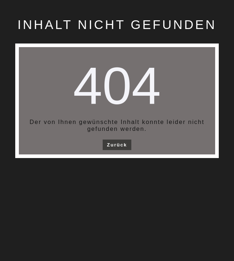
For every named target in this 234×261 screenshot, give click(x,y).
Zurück (117, 145)
